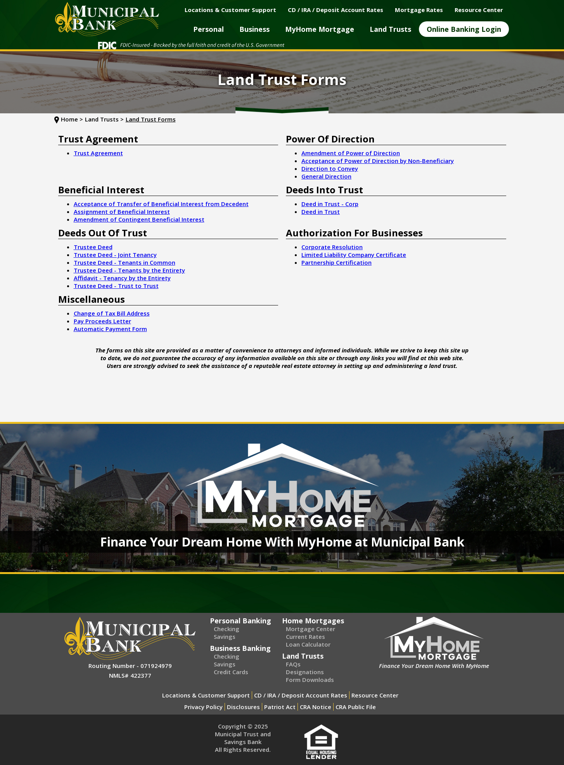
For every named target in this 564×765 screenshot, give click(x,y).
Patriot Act (280, 707)
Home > (72, 119)
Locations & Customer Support (206, 695)
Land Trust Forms (151, 119)
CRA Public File (356, 707)
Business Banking (240, 648)
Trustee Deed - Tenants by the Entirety (129, 270)
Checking (226, 629)
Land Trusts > (104, 119)
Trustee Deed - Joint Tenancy (115, 254)
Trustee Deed (93, 247)
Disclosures (243, 707)
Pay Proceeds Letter (102, 321)
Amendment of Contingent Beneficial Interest (139, 219)
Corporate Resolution (332, 247)
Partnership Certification (336, 262)
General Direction (326, 176)
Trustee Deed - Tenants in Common (124, 262)
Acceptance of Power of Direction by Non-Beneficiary (377, 161)
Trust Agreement (98, 153)
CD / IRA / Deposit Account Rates (300, 695)
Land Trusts (303, 656)
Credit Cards (231, 672)
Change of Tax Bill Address (112, 313)
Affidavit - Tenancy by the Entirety (122, 278)
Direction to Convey (329, 168)
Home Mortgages (313, 620)
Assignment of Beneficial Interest (122, 211)
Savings (224, 636)
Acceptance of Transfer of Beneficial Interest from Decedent (161, 204)
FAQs (293, 664)
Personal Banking (240, 620)
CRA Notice (315, 707)
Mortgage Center (310, 629)
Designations (305, 672)
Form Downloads (310, 679)
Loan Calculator (308, 644)
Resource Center (374, 695)
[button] (208, 29)
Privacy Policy (203, 707)
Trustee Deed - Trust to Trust (116, 286)
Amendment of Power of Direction (350, 153)
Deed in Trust (320, 211)
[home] (107, 19)
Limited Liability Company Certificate (353, 254)
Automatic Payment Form (110, 329)
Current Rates (305, 636)
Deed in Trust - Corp (329, 204)
